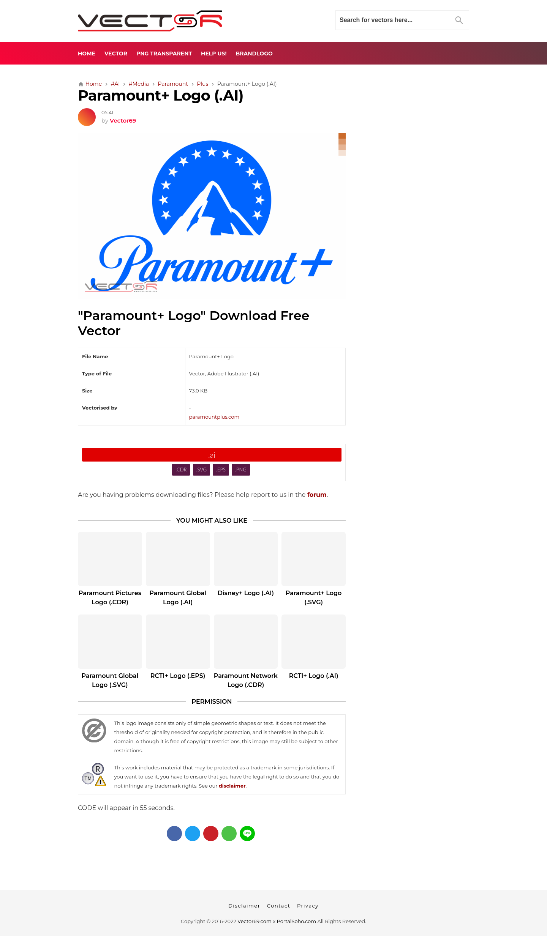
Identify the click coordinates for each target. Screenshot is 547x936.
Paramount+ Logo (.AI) (160, 95)
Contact (279, 906)
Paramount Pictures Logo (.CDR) (110, 597)
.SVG (201, 469)
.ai (211, 454)
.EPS (221, 469)
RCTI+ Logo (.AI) (313, 675)
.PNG (241, 469)
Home (86, 53)
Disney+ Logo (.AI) (246, 593)
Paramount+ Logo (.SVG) (314, 597)
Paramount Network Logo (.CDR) (246, 680)
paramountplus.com (214, 417)
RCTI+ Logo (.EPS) (178, 675)
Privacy (308, 906)
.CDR (181, 469)
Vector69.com (254, 921)
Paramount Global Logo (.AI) (177, 597)
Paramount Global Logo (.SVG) (110, 680)
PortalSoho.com (296, 921)
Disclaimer (244, 906)
